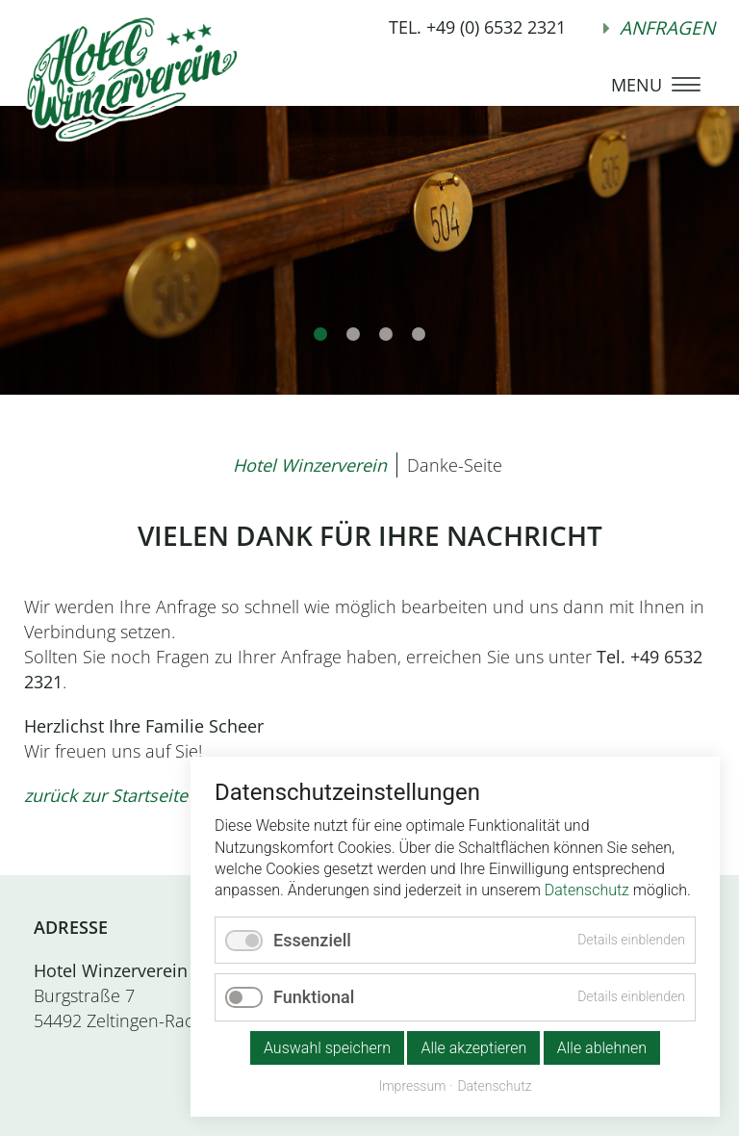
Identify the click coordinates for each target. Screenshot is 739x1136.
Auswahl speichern (327, 1048)
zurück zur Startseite (106, 795)
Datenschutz (587, 890)
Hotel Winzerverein (310, 465)
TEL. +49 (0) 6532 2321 (477, 27)
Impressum (412, 1086)
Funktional (313, 997)
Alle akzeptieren (473, 1048)
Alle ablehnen (602, 1048)
